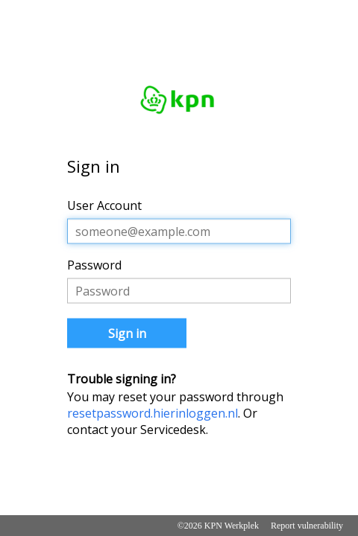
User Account (104, 205)
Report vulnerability (307, 525)
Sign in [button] (127, 333)
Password (94, 265)
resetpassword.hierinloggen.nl (152, 413)
